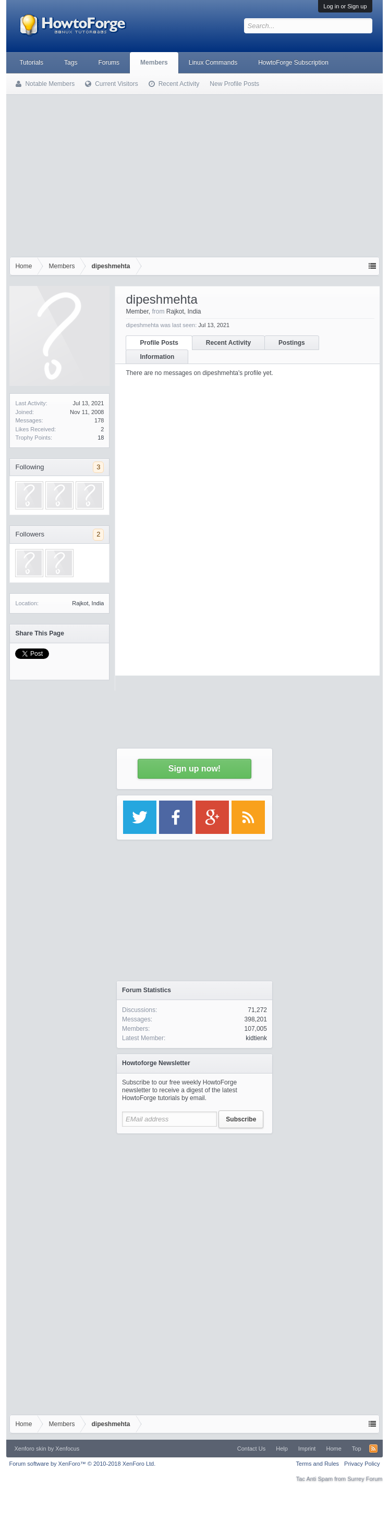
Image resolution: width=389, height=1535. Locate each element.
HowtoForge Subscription (293, 62)
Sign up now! (194, 768)
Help (282, 1448)
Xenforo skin (30, 1448)
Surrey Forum (364, 1479)
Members (154, 62)
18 (101, 437)
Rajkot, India (88, 603)
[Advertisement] (194, 173)
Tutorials (31, 62)
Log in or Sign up (345, 6)
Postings (291, 342)
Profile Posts (159, 342)
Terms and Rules (317, 1464)
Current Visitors (116, 84)
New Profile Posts (234, 84)
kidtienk (256, 1038)
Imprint (307, 1448)
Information (157, 356)
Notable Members (50, 84)
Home (333, 1448)
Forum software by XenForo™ (82, 1464)
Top (356, 1448)
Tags (70, 62)
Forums (108, 62)
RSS (373, 1448)
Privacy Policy (362, 1464)
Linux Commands (213, 62)
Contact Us (251, 1448)
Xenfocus (67, 1448)
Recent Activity (228, 342)
